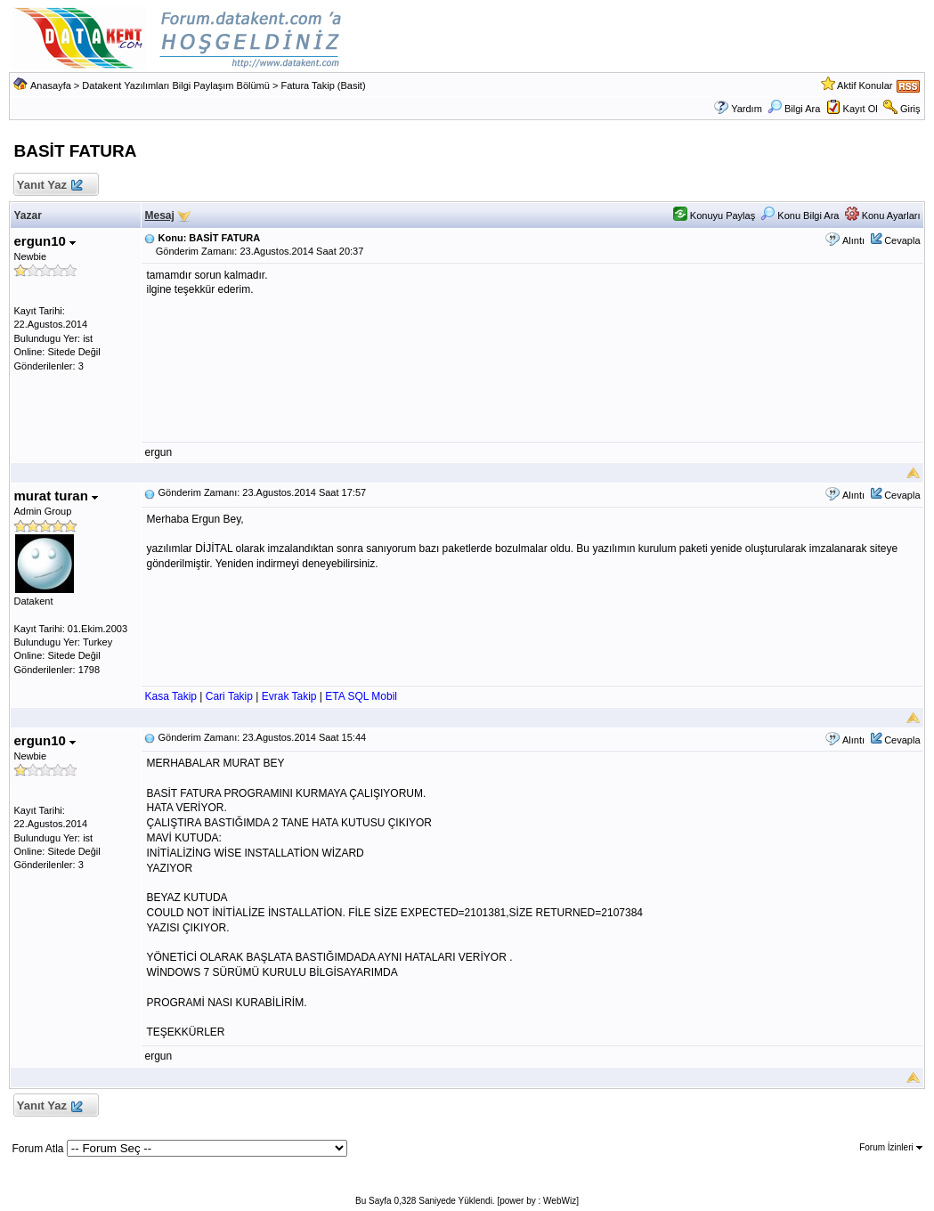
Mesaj (159, 215)
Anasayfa (50, 85)
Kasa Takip (170, 696)
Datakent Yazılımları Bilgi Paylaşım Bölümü (176, 85)
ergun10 (44, 240)
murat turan (55, 495)
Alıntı (853, 240)
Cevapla (902, 240)
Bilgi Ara (794, 108)
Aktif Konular (864, 85)
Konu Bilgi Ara (799, 215)
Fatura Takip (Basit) (322, 85)
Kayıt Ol (860, 108)
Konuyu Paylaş (714, 215)
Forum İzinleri (890, 1147)
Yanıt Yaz (48, 185)
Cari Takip (229, 696)
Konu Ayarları (883, 215)
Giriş (910, 108)
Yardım (746, 108)
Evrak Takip (289, 696)
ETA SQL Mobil (361, 696)
